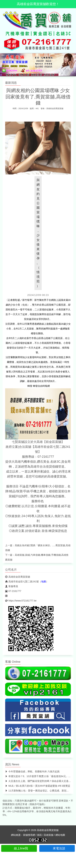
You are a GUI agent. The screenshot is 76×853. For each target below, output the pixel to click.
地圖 (43, 581)
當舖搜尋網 (29, 835)
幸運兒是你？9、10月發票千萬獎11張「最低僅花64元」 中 (38, 776)
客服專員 (11, 586)
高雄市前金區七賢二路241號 (22, 581)
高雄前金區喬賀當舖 (54, 108)
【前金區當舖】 (53, 442)
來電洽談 (57, 848)
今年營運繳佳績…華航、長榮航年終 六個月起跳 (32, 771)
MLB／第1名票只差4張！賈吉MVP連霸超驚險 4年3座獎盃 (37, 785)
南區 (39, 835)
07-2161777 (13, 591)
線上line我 (19, 848)
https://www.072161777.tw (20, 600)
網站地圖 (60, 835)
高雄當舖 (48, 835)
